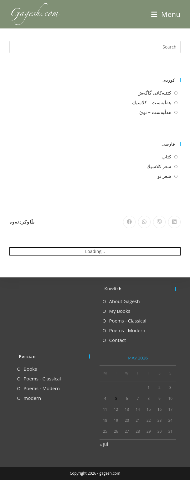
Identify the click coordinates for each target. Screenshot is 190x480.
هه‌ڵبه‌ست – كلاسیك (151, 102)
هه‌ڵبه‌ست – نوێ (155, 112)
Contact (117, 340)
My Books (119, 311)
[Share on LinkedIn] (174, 222)
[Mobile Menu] (165, 14)
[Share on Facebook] (129, 222)
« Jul (104, 444)
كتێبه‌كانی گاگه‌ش (154, 93)
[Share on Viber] (159, 222)
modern (32, 398)
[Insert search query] (94, 47)
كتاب (166, 156)
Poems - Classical (127, 320)
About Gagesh (124, 301)
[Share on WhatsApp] (144, 222)
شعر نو (164, 176)
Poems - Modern (127, 330)
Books (30, 369)
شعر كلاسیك (158, 166)
